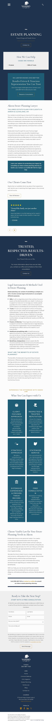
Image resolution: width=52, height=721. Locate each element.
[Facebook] (24, 708)
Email (28, 616)
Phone (10, 616)
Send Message (26, 646)
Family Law (26, 685)
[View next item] (14, 230)
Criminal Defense (26, 676)
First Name (11, 612)
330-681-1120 (26, 666)
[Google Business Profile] (21, 708)
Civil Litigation (26, 679)
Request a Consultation (26, 94)
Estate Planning (26, 682)
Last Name (30, 612)
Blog (26, 688)
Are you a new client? (13, 621)
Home (26, 673)
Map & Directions (26, 701)
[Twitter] (31, 708)
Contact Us (26, 45)
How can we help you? (14, 626)
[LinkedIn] (28, 708)
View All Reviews (14, 195)
